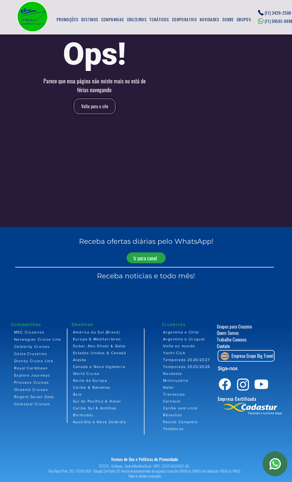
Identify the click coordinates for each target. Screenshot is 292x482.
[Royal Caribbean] (40, 368)
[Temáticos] (195, 428)
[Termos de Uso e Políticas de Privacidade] (146, 459)
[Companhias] (30, 324)
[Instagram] (243, 384)
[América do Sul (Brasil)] (116, 332)
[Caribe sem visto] (195, 408)
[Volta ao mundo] (195, 346)
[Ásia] (116, 394)
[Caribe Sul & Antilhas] (116, 408)
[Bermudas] (116, 415)
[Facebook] (225, 384)
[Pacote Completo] (195, 422)
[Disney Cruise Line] (40, 360)
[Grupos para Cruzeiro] (239, 326)
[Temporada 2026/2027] (195, 359)
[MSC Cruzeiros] (40, 332)
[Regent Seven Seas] (40, 396)
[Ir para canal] (146, 257)
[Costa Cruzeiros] (40, 353)
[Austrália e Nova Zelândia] (116, 422)
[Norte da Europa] (116, 380)
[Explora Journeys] (40, 375)
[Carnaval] (195, 401)
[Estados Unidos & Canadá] (116, 352)
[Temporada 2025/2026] (195, 366)
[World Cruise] (116, 373)
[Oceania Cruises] (40, 389)
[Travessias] (195, 394)
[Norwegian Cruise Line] (40, 339)
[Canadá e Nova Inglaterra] (116, 366)
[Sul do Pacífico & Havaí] (116, 401)
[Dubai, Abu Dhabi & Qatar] (116, 346)
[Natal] (195, 387)
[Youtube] (261, 384)
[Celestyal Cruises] (40, 403)
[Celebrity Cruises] (40, 346)
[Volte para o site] (94, 106)
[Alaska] (116, 359)
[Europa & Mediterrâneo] (116, 339)
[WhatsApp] (275, 463)
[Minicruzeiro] (195, 380)
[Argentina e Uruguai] (195, 339)
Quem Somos (228, 332)
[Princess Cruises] (40, 382)
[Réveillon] (195, 415)
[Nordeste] (195, 373)
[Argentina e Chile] (195, 332)
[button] (90, 20)
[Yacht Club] (195, 352)
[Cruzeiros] (181, 324)
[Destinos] (91, 324)
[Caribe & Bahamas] (116, 387)
